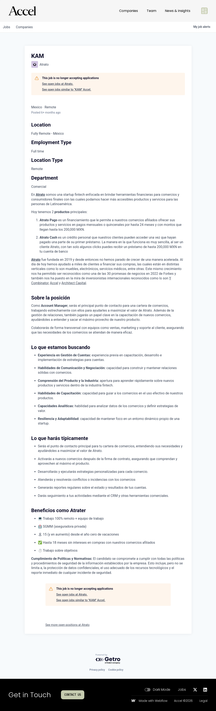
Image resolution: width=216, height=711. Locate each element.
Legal (203, 701)
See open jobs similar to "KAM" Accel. (66, 89)
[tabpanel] (108, 383)
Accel (54, 283)
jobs (7, 27)
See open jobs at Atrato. (57, 84)
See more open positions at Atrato (67, 625)
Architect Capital (73, 283)
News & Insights (177, 10)
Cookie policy (115, 669)
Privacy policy (97, 669)
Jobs (182, 690)
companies (25, 27)
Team (151, 10)
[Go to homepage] (22, 11)
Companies (128, 10)
